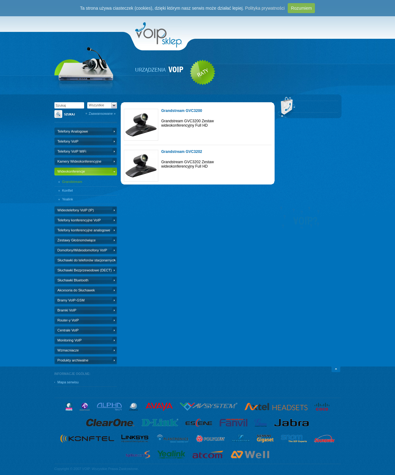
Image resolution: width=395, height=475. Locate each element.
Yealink (67, 199)
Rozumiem (301, 8)
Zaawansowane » (102, 113)
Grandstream (72, 182)
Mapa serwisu (68, 382)
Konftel (67, 190)
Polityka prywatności (265, 8)
